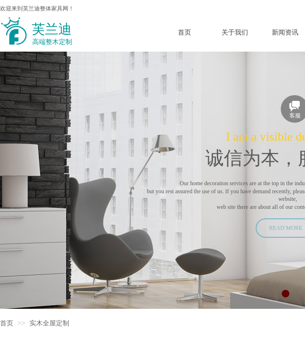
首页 (6, 323)
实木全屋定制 (49, 323)
